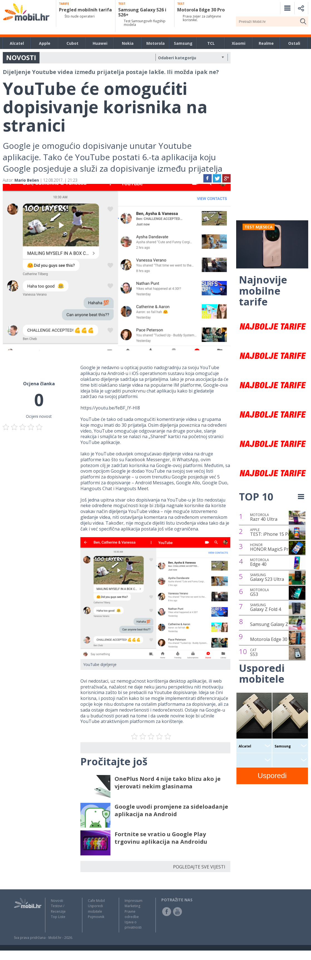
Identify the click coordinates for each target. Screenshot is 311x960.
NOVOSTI (21, 57)
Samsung (183, 43)
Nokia (128, 43)
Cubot (72, 43)
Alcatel (17, 43)
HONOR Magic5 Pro (270, 547)
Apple (44, 43)
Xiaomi (238, 43)
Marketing (132, 906)
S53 (254, 653)
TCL (211, 43)
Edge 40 (259, 562)
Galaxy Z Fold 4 (265, 608)
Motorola (155, 43)
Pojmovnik (96, 916)
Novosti (57, 900)
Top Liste (58, 916)
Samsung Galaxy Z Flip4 (274, 624)
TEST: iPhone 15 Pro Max (276, 532)
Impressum (133, 900)
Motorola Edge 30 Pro (273, 639)
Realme (266, 43)
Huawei (100, 43)
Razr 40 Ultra (263, 517)
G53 (259, 593)
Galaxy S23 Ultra (267, 577)
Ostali (294, 43)
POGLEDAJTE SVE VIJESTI (199, 867)
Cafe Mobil (96, 900)
